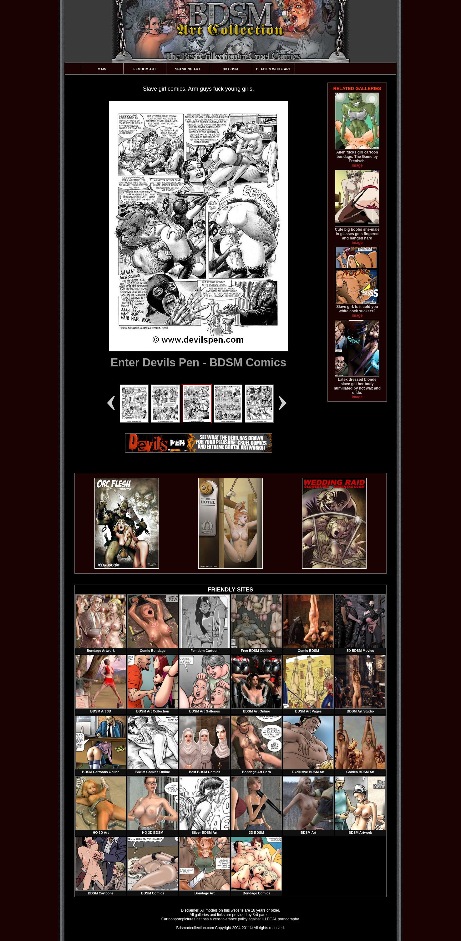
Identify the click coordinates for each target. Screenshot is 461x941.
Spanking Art (187, 69)
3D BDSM (230, 69)
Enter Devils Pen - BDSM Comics (198, 362)
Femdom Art (145, 69)
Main (102, 69)
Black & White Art (273, 69)
